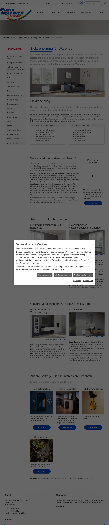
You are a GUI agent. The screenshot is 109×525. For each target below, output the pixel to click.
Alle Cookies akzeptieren (83, 275)
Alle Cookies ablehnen (63, 275)
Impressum (77, 280)
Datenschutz (88, 280)
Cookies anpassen (44, 275)
